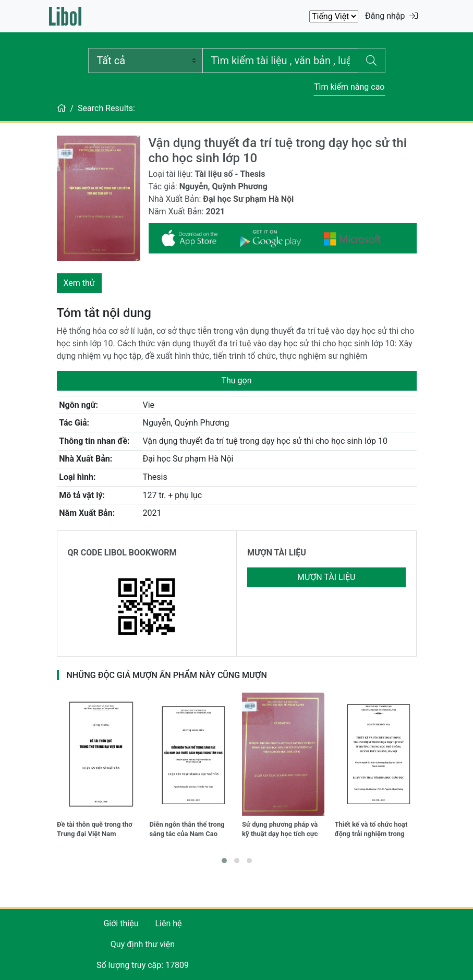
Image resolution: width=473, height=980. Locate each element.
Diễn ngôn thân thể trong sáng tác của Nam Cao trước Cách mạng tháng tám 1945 (187, 830)
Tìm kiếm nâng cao (349, 87)
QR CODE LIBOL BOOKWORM (122, 553)
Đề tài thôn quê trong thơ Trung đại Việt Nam (94, 829)
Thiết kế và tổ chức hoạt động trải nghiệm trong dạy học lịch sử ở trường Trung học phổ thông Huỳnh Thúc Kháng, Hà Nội (375, 830)
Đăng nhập (391, 16)
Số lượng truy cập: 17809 (142, 965)
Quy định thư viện (143, 944)
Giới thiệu (120, 923)
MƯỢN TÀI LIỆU (276, 553)
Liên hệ (168, 923)
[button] (224, 860)
